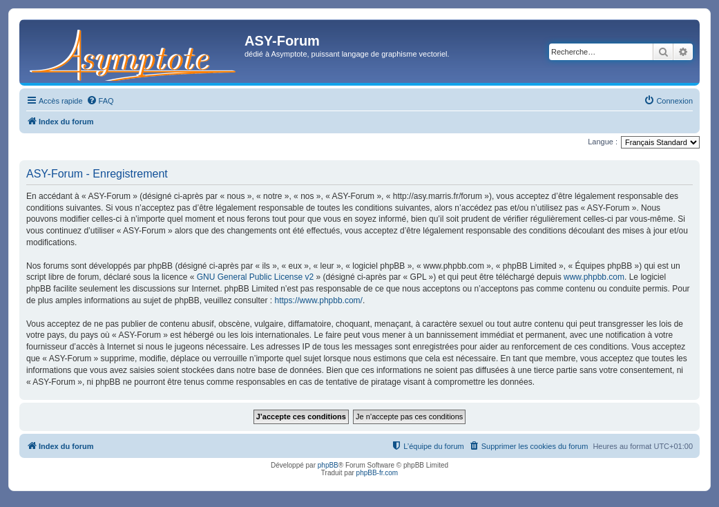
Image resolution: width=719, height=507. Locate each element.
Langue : (602, 141)
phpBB (328, 465)
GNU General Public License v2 (255, 277)
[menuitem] (100, 101)
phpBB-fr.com (377, 473)
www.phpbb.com (594, 277)
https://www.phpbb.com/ (319, 300)
